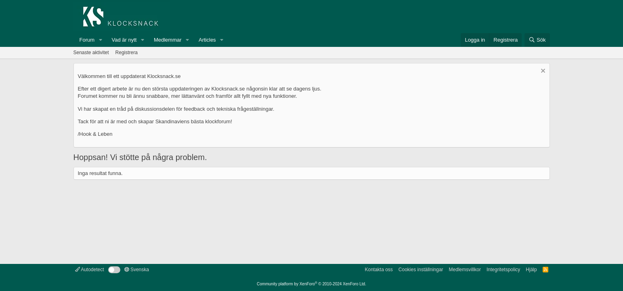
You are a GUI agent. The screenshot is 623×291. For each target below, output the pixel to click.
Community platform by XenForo (311, 284)
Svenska (136, 269)
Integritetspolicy (503, 269)
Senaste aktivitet (91, 52)
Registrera (126, 52)
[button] (100, 40)
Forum (87, 40)
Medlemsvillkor (465, 269)
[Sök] (537, 40)
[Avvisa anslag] (542, 71)
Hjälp (531, 269)
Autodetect (89, 269)
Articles (207, 40)
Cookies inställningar (421, 269)
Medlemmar (168, 40)
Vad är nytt (124, 40)
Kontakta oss (378, 269)
